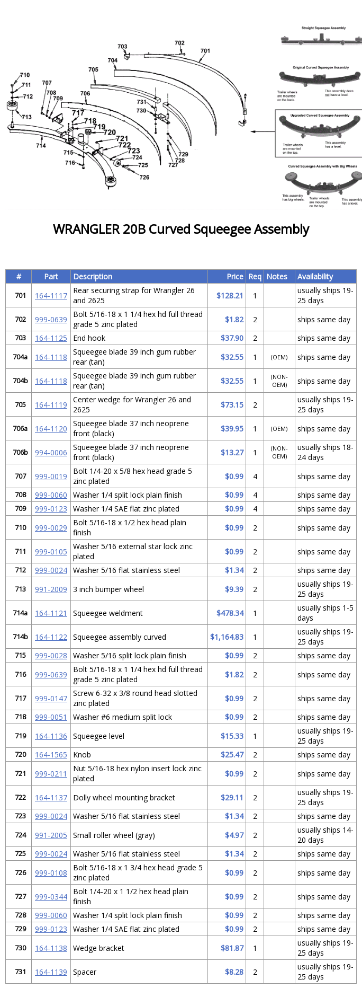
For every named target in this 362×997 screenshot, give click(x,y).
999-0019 (51, 476)
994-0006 (51, 452)
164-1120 (51, 428)
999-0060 (51, 495)
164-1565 (51, 754)
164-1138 (51, 948)
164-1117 (51, 295)
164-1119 (51, 405)
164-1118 (51, 357)
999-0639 (51, 319)
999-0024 (51, 570)
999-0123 (51, 509)
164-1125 (51, 338)
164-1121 (51, 613)
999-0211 (51, 774)
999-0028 (51, 655)
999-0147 (51, 698)
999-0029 (51, 528)
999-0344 (51, 897)
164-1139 (51, 972)
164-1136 (51, 736)
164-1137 (51, 797)
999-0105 (51, 551)
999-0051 (51, 717)
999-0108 (51, 873)
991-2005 (51, 835)
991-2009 (51, 589)
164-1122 (51, 637)
